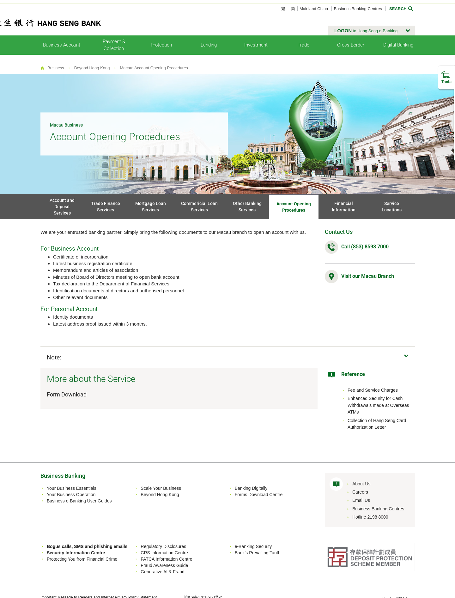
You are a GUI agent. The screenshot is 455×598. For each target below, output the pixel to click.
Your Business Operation (71, 494)
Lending (209, 45)
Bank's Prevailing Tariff (257, 552)
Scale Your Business (161, 488)
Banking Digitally (251, 488)
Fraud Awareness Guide (164, 565)
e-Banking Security (253, 546)
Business (55, 67)
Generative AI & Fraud (163, 571)
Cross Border (350, 45)
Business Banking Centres (358, 8)
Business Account (61, 45)
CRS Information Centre (164, 552)
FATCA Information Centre (166, 559)
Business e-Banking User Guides (79, 500)
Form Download (67, 394)
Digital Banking (398, 45)
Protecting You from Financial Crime (82, 559)
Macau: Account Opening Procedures (154, 67)
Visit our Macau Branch (367, 276)
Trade (303, 45)
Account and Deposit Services (62, 206)
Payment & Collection (114, 45)
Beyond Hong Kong (92, 67)
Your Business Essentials (71, 488)
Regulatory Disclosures (163, 546)
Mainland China (314, 8)
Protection (161, 45)
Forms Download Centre (259, 494)
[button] (371, 31)
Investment (256, 45)
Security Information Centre (76, 552)
